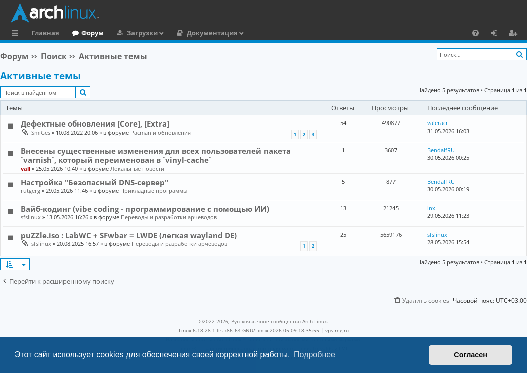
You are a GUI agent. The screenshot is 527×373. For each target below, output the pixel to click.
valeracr (437, 123)
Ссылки (17, 34)
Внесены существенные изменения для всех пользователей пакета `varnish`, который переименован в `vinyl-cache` (156, 155)
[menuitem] (475, 32)
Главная (45, 32)
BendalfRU (441, 150)
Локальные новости (137, 168)
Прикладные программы (153, 190)
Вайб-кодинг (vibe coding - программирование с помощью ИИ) (145, 209)
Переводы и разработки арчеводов (169, 217)
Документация (212, 32)
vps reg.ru (337, 330)
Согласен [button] (470, 355)
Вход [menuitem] (497, 34)
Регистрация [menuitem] (514, 34)
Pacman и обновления (160, 132)
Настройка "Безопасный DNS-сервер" (94, 182)
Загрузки (142, 32)
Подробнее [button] (314, 354)
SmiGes (40, 132)
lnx (431, 208)
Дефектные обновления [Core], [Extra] (95, 123)
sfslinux (31, 217)
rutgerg (30, 190)
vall (25, 168)
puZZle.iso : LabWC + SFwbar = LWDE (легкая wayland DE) (129, 235)
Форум (92, 32)
